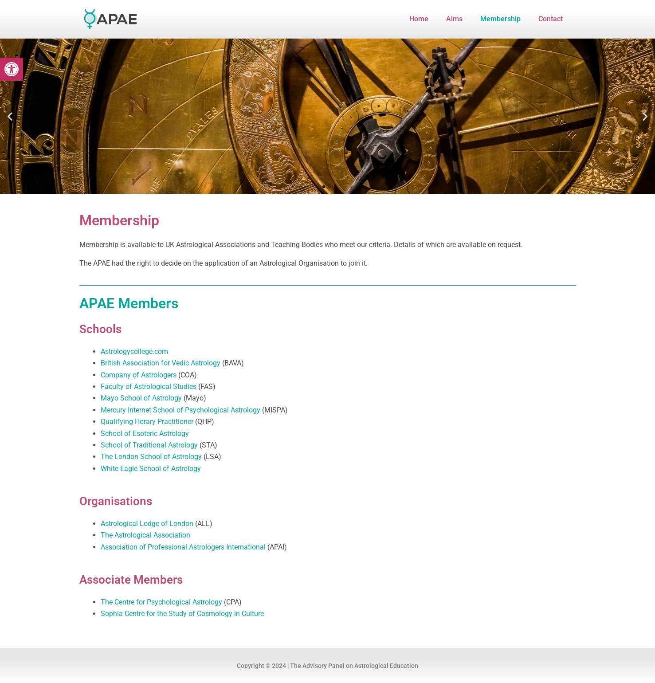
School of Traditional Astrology (149, 445)
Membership (500, 19)
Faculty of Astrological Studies (148, 386)
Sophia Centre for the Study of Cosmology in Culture (182, 613)
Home (418, 19)
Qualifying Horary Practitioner (147, 421)
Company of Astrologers (138, 375)
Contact (550, 19)
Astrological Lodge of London (147, 523)
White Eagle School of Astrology (151, 468)
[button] (11, 69)
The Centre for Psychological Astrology (161, 602)
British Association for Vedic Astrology (160, 363)
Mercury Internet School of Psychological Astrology (180, 410)
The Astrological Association (145, 535)
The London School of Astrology (151, 456)
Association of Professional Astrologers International (183, 547)
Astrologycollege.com (134, 351)
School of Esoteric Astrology (145, 433)
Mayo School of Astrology (141, 398)
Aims (454, 19)
